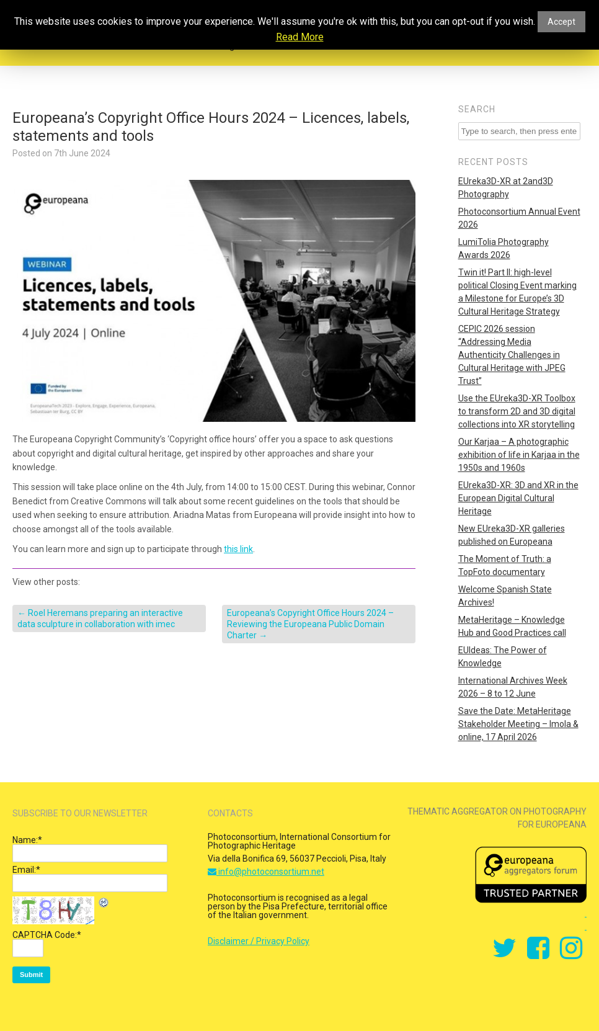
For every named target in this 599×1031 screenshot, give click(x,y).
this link (238, 549)
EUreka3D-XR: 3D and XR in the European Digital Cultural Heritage (518, 498)
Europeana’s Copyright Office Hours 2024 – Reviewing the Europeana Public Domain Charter (310, 624)
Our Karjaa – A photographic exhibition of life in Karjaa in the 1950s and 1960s (519, 455)
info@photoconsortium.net (266, 872)
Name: (27, 840)
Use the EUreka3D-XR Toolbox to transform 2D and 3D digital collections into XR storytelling (516, 411)
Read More (300, 37)
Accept (561, 22)
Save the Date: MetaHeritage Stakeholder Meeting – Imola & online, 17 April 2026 (518, 724)
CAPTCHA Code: (46, 935)
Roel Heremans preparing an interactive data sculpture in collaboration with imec (100, 618)
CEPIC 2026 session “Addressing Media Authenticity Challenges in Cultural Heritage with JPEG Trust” (512, 355)
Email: (26, 870)
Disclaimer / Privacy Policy (258, 941)
